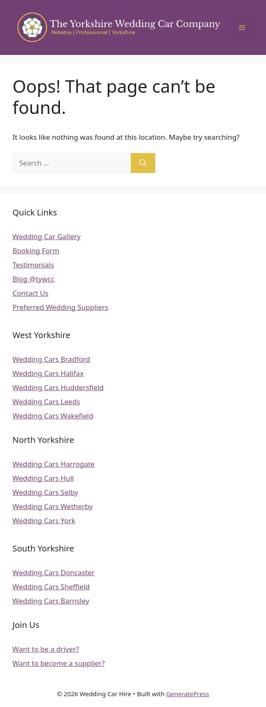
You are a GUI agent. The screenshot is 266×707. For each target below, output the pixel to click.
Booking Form (36, 250)
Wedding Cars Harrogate (53, 464)
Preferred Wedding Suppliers (60, 307)
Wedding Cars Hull (43, 478)
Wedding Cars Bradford (51, 359)
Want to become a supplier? (58, 663)
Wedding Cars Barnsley (50, 601)
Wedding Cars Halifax (48, 373)
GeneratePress (187, 694)
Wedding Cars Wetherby (52, 506)
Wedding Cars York (43, 520)
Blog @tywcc (33, 279)
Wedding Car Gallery (46, 236)
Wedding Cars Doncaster (53, 572)
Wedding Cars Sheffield (51, 586)
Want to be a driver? (45, 649)
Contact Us (30, 293)
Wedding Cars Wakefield (52, 415)
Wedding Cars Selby (45, 492)
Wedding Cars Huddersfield (58, 387)
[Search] (143, 163)
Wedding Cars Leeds (46, 401)
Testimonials (33, 264)
